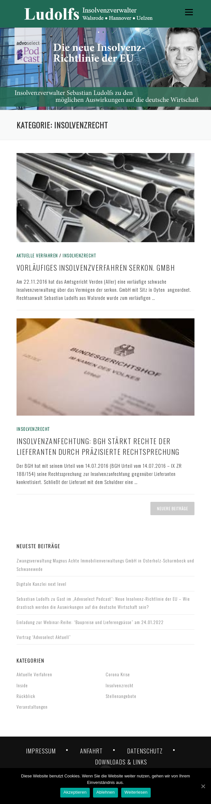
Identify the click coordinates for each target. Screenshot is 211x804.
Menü (188, 12)
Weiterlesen (135, 792)
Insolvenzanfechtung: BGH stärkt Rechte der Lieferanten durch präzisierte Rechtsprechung (98, 446)
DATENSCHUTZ (145, 751)
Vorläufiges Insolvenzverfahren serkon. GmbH (96, 267)
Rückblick (26, 695)
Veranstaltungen (32, 706)
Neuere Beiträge (172, 508)
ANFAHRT (91, 751)
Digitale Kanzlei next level (41, 583)
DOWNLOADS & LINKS (121, 762)
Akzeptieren (75, 792)
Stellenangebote (121, 695)
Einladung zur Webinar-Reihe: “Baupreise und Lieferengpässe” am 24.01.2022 (90, 622)
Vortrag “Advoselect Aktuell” (44, 636)
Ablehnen (105, 792)
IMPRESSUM (41, 751)
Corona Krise (118, 674)
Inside (22, 685)
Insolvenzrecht (79, 255)
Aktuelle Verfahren (37, 255)
